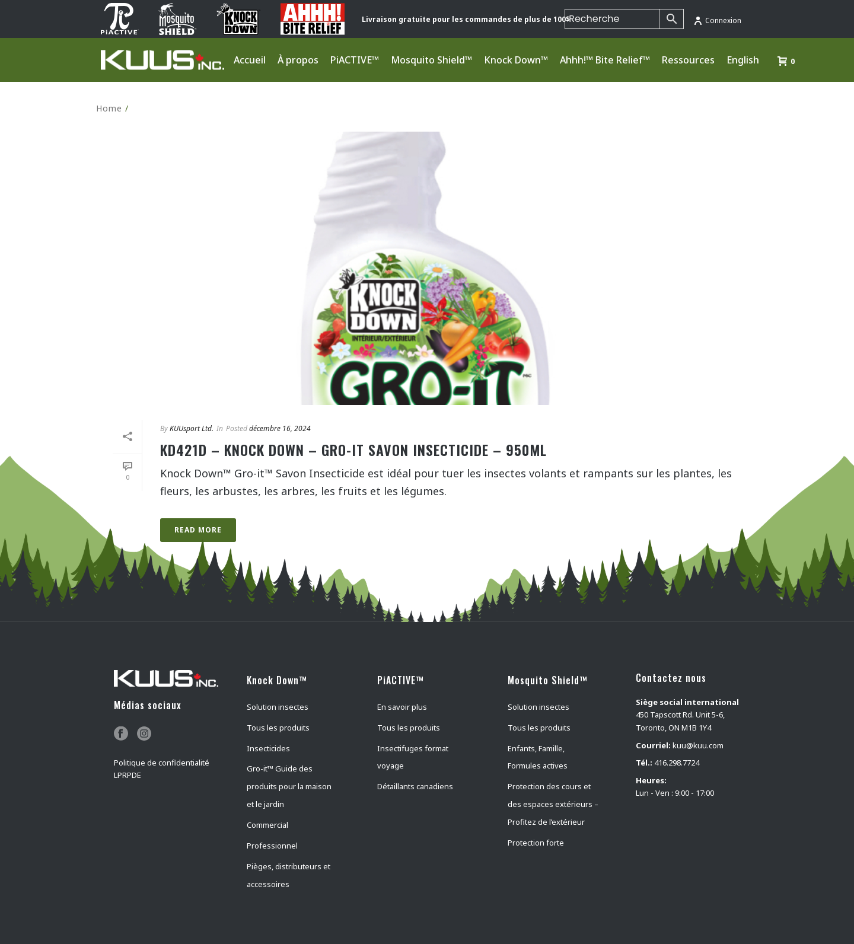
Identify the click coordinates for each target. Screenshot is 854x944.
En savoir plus (402, 706)
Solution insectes (277, 706)
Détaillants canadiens (415, 786)
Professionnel (272, 845)
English (742, 59)
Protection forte (536, 842)
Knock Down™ (516, 59)
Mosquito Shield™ (431, 59)
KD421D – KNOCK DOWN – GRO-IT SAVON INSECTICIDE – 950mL (353, 449)
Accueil (250, 59)
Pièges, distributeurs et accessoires (288, 875)
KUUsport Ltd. (192, 428)
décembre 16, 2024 (280, 428)
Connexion (717, 20)
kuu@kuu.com (698, 745)
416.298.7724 (676, 762)
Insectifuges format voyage (412, 757)
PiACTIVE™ (354, 59)
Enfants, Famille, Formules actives (538, 757)
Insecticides (268, 748)
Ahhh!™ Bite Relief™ (605, 59)
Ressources (688, 59)
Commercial (267, 824)
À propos (298, 59)
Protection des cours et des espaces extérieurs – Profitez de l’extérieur (553, 804)
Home (109, 108)
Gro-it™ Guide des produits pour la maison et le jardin (289, 786)
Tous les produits (278, 727)
